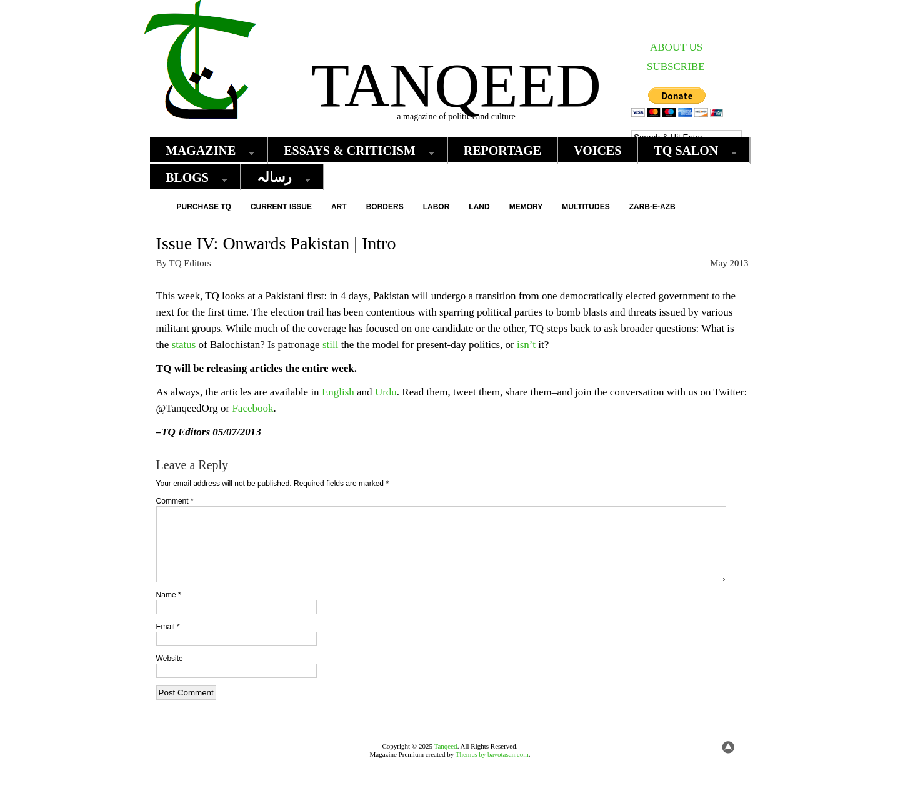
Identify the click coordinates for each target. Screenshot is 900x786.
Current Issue (281, 206)
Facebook (252, 408)
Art (339, 206)
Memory (526, 206)
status (184, 345)
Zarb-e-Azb (652, 206)
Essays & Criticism (352, 151)
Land (479, 206)
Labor (436, 206)
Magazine (203, 151)
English (338, 392)
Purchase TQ (204, 206)
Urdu (386, 392)
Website (169, 673)
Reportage (503, 150)
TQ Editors (190, 263)
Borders (385, 206)
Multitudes (585, 206)
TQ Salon (689, 151)
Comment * (175, 501)
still (330, 345)
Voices (597, 150)
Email (168, 641)
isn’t (526, 345)
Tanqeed (456, 85)
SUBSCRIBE (676, 66)
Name (168, 609)
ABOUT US (676, 47)
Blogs (190, 178)
